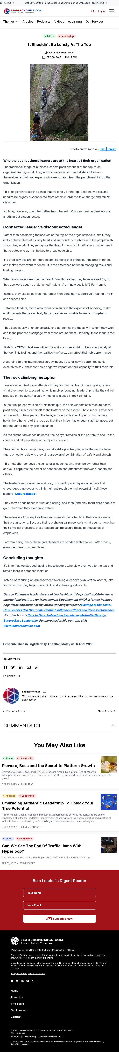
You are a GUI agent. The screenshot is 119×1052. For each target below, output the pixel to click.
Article (49, 36)
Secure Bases (25, 493)
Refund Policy (30, 1037)
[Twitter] (17, 980)
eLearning (75, 21)
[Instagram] (33, 980)
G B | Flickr (108, 149)
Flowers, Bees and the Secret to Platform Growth (48, 765)
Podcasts (43, 21)
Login (101, 11)
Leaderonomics (63, 52)
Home (14, 990)
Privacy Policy (16, 1037)
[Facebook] (12, 980)
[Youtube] (27, 980)
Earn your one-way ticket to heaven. (28, 973)
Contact (16, 1016)
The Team (17, 1003)
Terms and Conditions (47, 1037)
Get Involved (19, 1010)
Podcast (9, 795)
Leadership (66, 36)
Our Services (95, 21)
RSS (61, 1037)
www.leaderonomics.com (21, 625)
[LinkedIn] (22, 980)
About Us (17, 997)
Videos (59, 21)
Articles (27, 21)
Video (7, 838)
